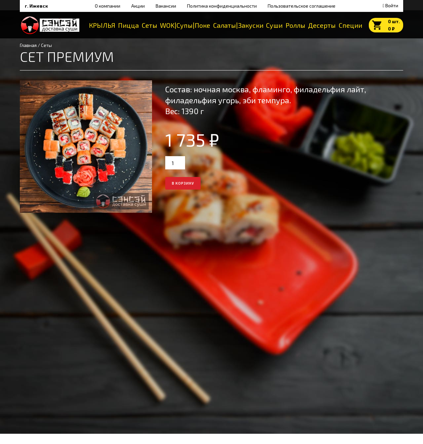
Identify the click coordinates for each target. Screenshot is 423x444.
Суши (274, 25)
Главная (28, 45)
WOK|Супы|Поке (185, 25)
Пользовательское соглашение (301, 6)
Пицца (128, 25)
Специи (350, 25)
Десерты (322, 25)
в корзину (183, 183)
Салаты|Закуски (238, 25)
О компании (107, 6)
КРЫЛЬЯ (102, 25)
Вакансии (166, 6)
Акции (138, 6)
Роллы (295, 25)
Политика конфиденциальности (222, 6)
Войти (390, 5)
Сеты (149, 25)
